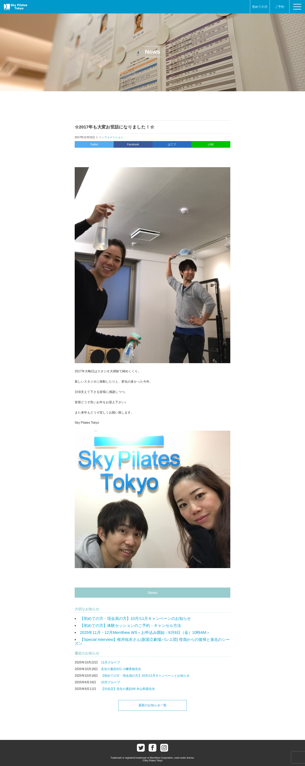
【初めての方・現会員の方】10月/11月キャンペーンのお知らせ (135, 618)
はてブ (172, 144)
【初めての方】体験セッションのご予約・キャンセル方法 (130, 625)
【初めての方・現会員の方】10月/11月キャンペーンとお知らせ (145, 675)
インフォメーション (111, 137)
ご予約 (279, 6)
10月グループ (110, 682)
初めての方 (260, 6)
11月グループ (110, 662)
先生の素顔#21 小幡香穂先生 (121, 669)
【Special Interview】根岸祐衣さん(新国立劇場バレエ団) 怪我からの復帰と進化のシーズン (152, 641)
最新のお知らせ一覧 (152, 705)
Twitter (94, 144)
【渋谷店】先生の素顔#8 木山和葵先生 (128, 688)
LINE (211, 144)
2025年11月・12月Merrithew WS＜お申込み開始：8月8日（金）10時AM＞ (145, 632)
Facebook (133, 144)
